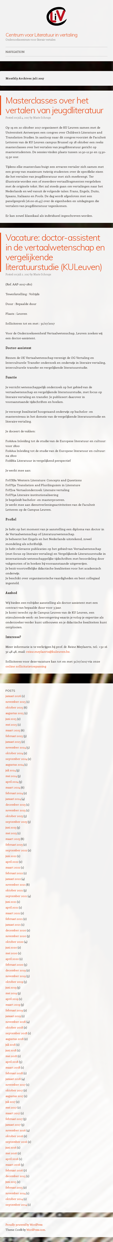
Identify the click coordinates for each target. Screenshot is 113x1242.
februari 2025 (14, 736)
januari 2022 (13, 879)
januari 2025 (13, 742)
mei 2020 (11, 953)
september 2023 (16, 822)
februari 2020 (14, 964)
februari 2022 (14, 873)
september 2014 (16, 1204)
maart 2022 (13, 867)
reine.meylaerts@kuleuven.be (48, 651)
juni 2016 (11, 1147)
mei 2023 (11, 833)
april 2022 (12, 862)
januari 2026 (13, 696)
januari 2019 (13, 1016)
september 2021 (16, 896)
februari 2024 (14, 793)
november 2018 (16, 1022)
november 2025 (16, 702)
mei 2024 (11, 776)
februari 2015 (14, 1187)
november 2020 (16, 936)
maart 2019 (13, 1004)
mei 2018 (11, 1056)
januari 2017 (13, 1124)
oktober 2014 (14, 1199)
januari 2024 (13, 799)
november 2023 (16, 810)
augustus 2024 (15, 764)
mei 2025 (11, 724)
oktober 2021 (14, 890)
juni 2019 (11, 987)
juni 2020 (11, 947)
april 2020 (12, 959)
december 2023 (16, 804)
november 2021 (16, 884)
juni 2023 (11, 827)
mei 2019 (11, 993)
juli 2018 (11, 1044)
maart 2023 (13, 839)
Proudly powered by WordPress (24, 1224)
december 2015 (16, 1176)
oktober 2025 (14, 707)
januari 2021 (13, 924)
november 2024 (16, 747)
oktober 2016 (14, 1136)
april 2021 (12, 907)
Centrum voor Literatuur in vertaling (41, 35)
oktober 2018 (14, 1027)
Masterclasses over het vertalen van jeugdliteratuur (54, 105)
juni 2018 (11, 1050)
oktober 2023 (14, 816)
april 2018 (12, 1062)
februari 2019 (14, 1010)
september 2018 (16, 1033)
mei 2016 (11, 1153)
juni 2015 (11, 1182)
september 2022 (16, 850)
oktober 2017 (14, 1090)
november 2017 (16, 1084)
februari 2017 (14, 1119)
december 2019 (16, 970)
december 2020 (16, 930)
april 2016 (12, 1159)
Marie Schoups (42, 117)
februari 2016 (14, 1170)
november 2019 (16, 976)
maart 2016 (13, 1164)
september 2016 (16, 1142)
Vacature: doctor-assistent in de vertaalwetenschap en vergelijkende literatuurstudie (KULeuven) (55, 252)
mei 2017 (11, 1107)
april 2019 (12, 999)
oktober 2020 (15, 942)
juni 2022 (11, 856)
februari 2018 (14, 1073)
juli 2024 (11, 770)
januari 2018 (13, 1079)
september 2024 (16, 759)
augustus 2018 (15, 1039)
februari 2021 (14, 919)
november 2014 (16, 1193)
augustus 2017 (15, 1096)
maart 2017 (13, 1113)
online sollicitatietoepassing (26, 666)
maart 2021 (13, 913)
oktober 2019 (14, 982)
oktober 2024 (14, 753)
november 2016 (16, 1130)
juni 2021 (11, 902)
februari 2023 (14, 844)
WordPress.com (35, 1229)
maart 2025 (13, 730)
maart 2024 (13, 787)
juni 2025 (11, 719)
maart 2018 (13, 1067)
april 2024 (12, 782)
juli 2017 (11, 1102)
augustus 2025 (15, 713)
